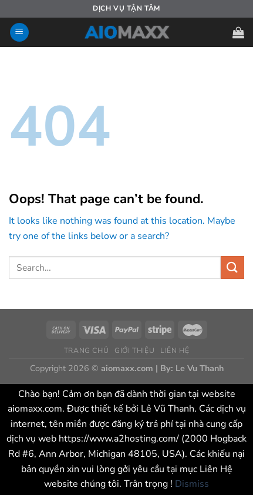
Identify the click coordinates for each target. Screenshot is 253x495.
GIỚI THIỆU (134, 350)
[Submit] (232, 267)
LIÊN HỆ (174, 350)
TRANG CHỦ (86, 350)
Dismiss (192, 483)
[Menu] (19, 32)
